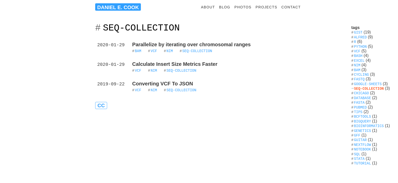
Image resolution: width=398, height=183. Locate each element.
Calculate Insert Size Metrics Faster (175, 64)
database (362, 97)
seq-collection (197, 50)
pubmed (360, 107)
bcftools (362, 116)
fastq (359, 79)
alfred (360, 37)
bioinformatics (369, 125)
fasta (359, 102)
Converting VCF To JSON (162, 83)
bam (357, 69)
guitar (360, 139)
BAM (138, 50)
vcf (357, 51)
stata (359, 158)
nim (170, 50)
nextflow (362, 144)
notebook (362, 149)
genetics (362, 130)
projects (266, 7)
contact (291, 7)
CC (101, 105)
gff (357, 135)
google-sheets (368, 83)
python (360, 46)
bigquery (362, 121)
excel (359, 60)
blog (224, 7)
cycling (361, 74)
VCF (154, 50)
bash (358, 55)
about (208, 7)
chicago (361, 92)
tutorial (362, 163)
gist (358, 32)
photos (242, 7)
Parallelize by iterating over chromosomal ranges (191, 44)
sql (357, 153)
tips (358, 111)
